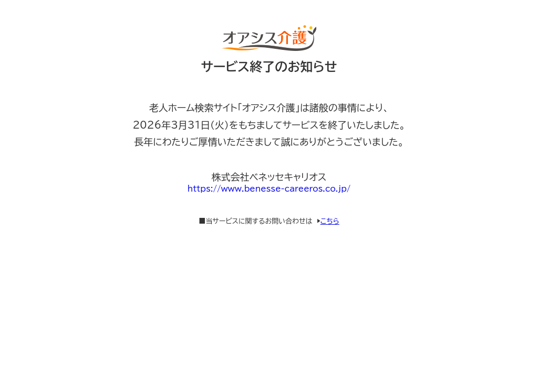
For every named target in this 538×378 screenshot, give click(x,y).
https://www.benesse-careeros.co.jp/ (269, 189)
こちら (329, 221)
